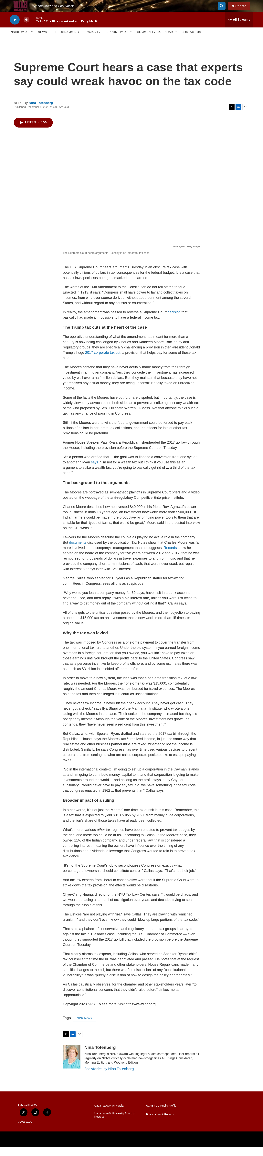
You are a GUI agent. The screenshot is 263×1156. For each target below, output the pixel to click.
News (42, 40)
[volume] (26, 28)
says (94, 471)
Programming (67, 40)
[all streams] (239, 28)
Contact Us (191, 40)
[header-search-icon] (223, 10)
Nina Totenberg (41, 112)
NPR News (84, 1026)
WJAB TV (93, 40)
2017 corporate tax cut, (103, 361)
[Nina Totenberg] (71, 1065)
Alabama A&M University (109, 1114)
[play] (15, 28)
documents (78, 551)
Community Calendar (155, 40)
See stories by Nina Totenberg (109, 1077)
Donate (243, 10)
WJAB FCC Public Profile (160, 1114)
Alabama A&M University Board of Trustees (114, 1124)
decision (175, 321)
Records (171, 557)
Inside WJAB (19, 40)
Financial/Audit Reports (159, 1123)
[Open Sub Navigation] (32, 40)
